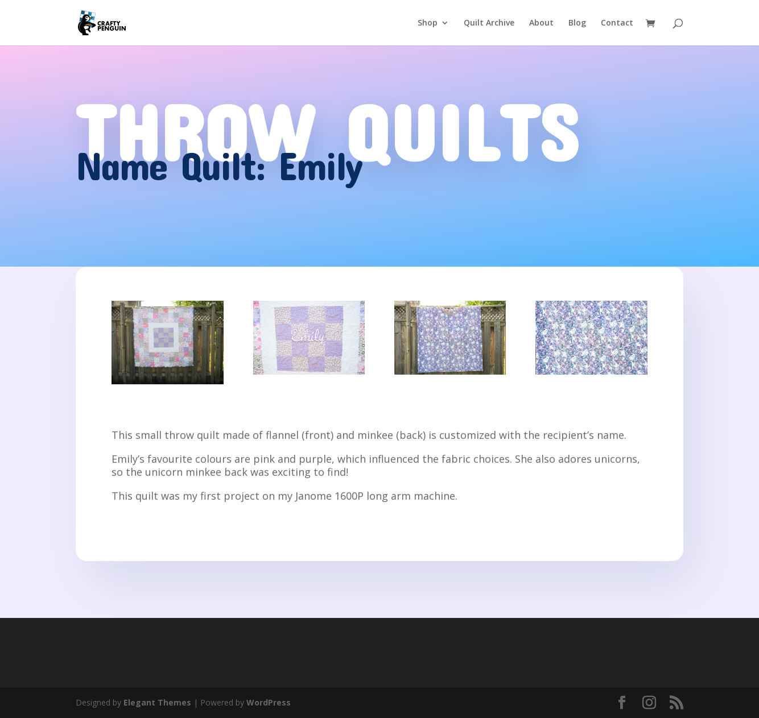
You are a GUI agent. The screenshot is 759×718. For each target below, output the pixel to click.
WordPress (268, 702)
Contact (617, 23)
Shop (428, 23)
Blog (577, 23)
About (541, 23)
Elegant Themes (157, 702)
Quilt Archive (489, 23)
